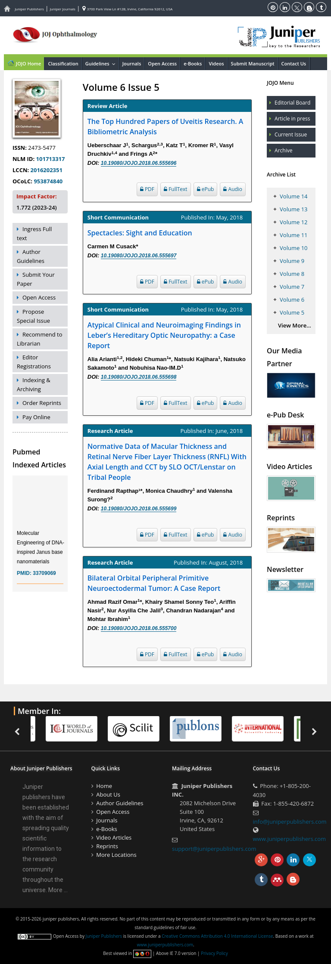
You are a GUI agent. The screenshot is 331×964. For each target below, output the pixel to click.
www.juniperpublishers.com (289, 839)
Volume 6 (292, 299)
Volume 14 (293, 196)
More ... (58, 890)
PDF (147, 189)
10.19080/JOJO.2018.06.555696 (139, 163)
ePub (205, 189)
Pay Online (36, 417)
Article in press (292, 118)
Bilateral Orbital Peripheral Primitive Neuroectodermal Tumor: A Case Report (154, 583)
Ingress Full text (34, 233)
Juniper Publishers (29, 8)
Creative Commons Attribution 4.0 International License (217, 936)
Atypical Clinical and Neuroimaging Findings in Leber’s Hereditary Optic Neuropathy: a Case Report (164, 335)
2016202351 (46, 170)
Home (104, 786)
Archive (283, 150)
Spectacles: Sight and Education (139, 233)
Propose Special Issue (33, 316)
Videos (216, 63)
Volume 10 (293, 248)
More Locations (116, 855)
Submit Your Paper (36, 279)
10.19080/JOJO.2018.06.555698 (139, 377)
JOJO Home (24, 63)
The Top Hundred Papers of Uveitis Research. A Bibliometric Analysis (165, 126)
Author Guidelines (30, 256)
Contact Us (293, 63)
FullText (175, 189)
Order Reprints (41, 403)
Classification (63, 63)
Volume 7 (292, 286)
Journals (131, 63)
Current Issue (291, 134)
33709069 (44, 580)
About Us (108, 794)
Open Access (162, 63)
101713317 (50, 159)
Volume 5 (292, 312)
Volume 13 (293, 209)
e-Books (193, 63)
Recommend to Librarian (39, 339)
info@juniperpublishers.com (290, 821)
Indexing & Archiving (33, 384)
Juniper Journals (62, 8)
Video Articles (113, 837)
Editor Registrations (34, 361)
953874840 (48, 181)
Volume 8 (292, 274)
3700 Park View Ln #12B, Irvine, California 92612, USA (127, 8)
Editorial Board (292, 102)
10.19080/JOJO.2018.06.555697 (139, 256)
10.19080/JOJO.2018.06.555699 (139, 509)
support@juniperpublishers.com (214, 849)
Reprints (107, 846)
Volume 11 (293, 235)
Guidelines (102, 63)
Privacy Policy (214, 953)
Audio (232, 189)
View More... (294, 325)
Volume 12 (293, 222)
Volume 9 (292, 261)
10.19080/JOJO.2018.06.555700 (139, 628)
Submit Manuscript (253, 63)
